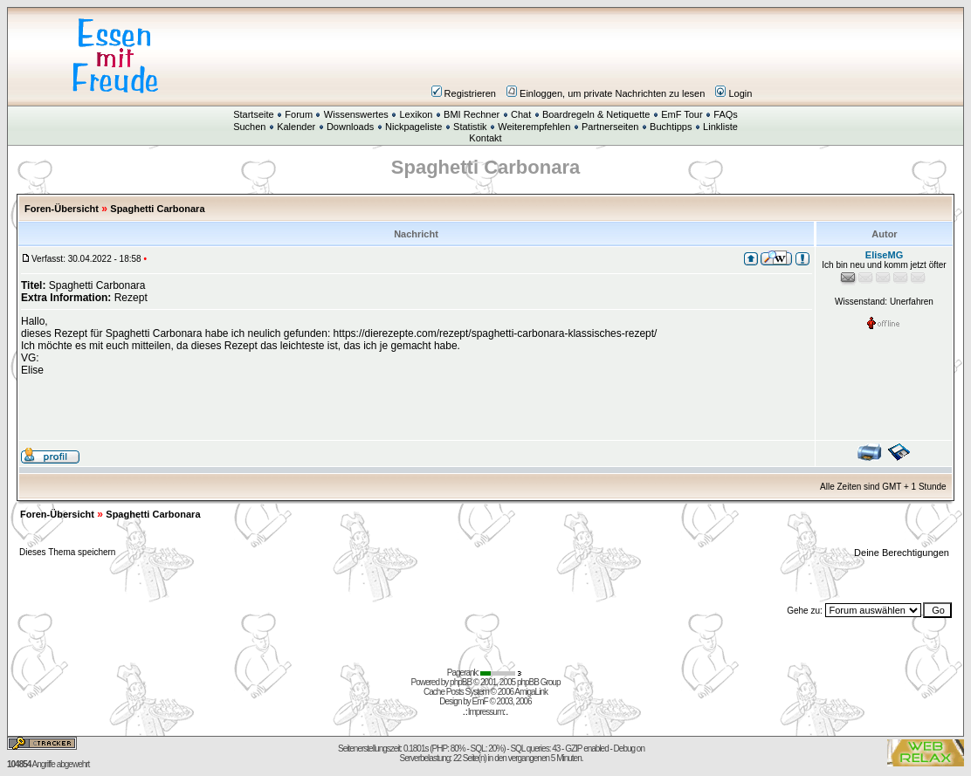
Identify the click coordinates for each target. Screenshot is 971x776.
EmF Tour (681, 114)
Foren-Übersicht (61, 208)
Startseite (253, 114)
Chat (521, 114)
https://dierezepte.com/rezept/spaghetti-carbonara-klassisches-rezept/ (496, 333)
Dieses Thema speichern (67, 552)
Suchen (249, 126)
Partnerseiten (610, 126)
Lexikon (415, 114)
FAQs (725, 114)
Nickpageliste (413, 126)
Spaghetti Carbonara (157, 208)
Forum (299, 114)
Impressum (485, 712)
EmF (480, 701)
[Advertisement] (590, 56)
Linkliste (720, 126)
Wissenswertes (356, 114)
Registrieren (463, 93)
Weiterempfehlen (534, 126)
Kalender (296, 126)
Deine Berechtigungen (903, 552)
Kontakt (485, 138)
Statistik (470, 126)
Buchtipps (671, 126)
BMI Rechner (471, 114)
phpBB (461, 682)
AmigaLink (530, 692)
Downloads (350, 126)
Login (733, 93)
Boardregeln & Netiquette (596, 114)
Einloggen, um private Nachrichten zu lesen (605, 93)
